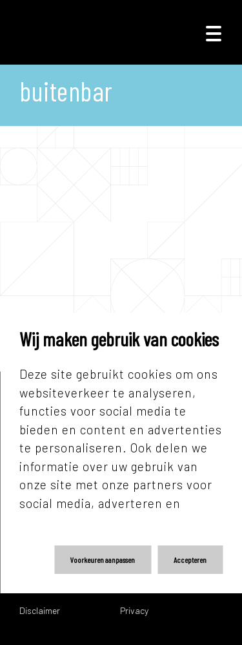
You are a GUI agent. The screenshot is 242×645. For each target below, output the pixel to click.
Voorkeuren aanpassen (102, 559)
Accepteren (190, 559)
